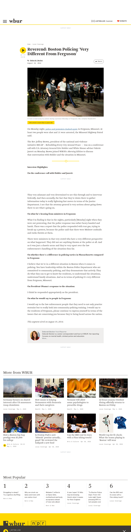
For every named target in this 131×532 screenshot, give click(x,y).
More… (44, 339)
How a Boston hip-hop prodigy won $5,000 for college (14, 438)
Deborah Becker (36, 62)
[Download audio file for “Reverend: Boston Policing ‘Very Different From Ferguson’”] (21, 56)
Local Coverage (38, 45)
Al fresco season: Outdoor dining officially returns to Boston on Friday (111, 403)
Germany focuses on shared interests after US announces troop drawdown (17, 403)
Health (37, 410)
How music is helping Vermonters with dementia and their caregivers (48, 403)
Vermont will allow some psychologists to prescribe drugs (78, 403)
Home (29, 45)
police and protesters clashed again (63, 130)
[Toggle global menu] (5, 22)
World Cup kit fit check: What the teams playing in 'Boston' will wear (112, 438)
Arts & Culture (13, 445)
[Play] (4, 446)
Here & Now (7, 499)
